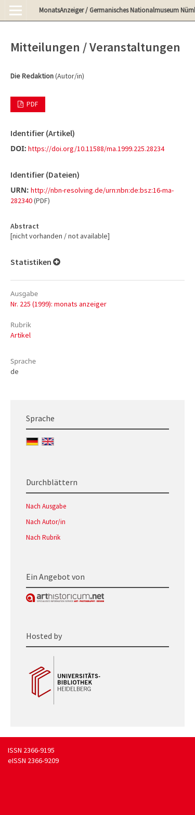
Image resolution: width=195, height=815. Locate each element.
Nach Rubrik (43, 537)
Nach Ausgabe (46, 506)
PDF (31, 104)
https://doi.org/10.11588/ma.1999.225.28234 (96, 148)
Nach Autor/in (46, 521)
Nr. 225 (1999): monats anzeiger (58, 304)
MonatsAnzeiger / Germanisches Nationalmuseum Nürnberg (117, 10)
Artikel (20, 335)
